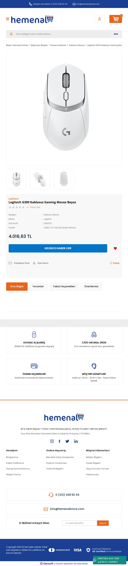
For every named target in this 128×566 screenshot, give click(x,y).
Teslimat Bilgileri (54, 468)
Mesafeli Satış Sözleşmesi (60, 457)
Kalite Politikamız (15, 463)
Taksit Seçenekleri (64, 286)
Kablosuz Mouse (51, 214)
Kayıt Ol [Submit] (102, 523)
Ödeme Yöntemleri (56, 463)
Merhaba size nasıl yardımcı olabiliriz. (106, 560)
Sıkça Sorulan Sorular (97, 468)
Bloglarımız (12, 457)
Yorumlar (38, 286)
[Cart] (115, 19)
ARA (116, 34)
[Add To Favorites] (115, 248)
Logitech (47, 219)
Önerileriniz (91, 286)
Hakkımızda (92, 474)
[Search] (64, 34)
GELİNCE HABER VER (57, 248)
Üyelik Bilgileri (93, 463)
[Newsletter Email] (85, 523)
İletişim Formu (13, 474)
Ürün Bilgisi (16, 286)
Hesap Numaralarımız (18, 468)
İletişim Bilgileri (94, 457)
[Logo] (32, 19)
